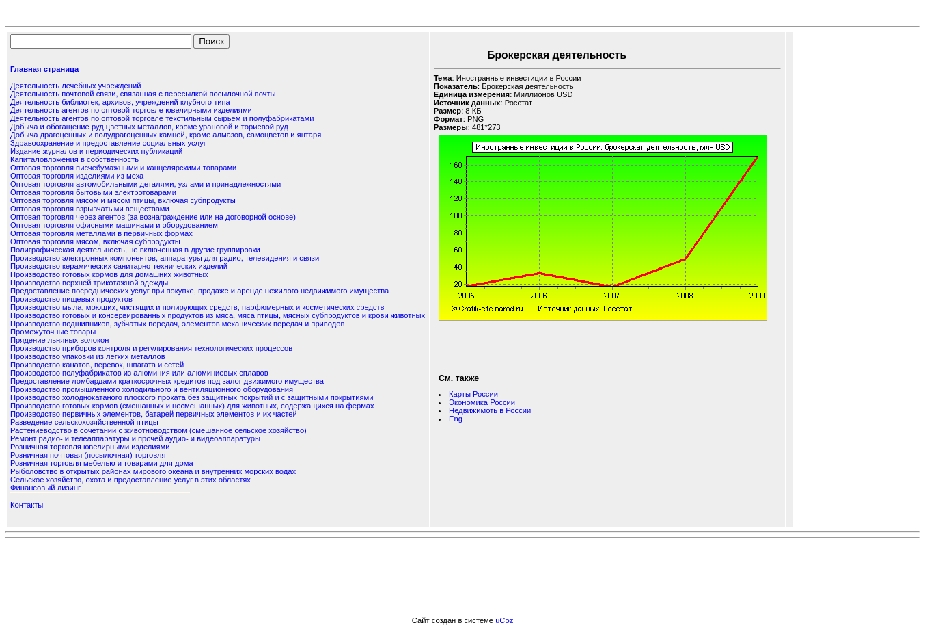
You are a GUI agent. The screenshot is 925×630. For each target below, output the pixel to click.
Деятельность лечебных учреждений (75, 85)
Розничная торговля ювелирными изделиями (90, 447)
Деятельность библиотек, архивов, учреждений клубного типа (120, 102)
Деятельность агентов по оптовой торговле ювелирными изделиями (131, 110)
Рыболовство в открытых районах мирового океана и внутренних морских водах (153, 471)
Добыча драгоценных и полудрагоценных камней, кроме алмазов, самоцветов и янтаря (165, 135)
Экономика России (482, 402)
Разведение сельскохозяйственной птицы (84, 422)
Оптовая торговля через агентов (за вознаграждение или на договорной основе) (153, 217)
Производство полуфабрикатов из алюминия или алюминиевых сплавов (139, 373)
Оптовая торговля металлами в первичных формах (101, 233)
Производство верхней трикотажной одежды (89, 282)
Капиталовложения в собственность (74, 159)
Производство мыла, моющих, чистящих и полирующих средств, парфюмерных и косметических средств (197, 307)
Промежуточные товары (53, 332)
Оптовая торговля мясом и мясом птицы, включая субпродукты (123, 200)
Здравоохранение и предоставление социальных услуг (108, 143)
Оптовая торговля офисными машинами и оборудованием (114, 225)
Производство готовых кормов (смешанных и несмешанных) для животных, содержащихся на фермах (192, 406)
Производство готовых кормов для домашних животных (109, 274)
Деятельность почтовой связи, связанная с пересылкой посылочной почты (143, 94)
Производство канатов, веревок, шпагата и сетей (97, 364)
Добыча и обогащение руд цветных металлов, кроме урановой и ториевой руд (149, 126)
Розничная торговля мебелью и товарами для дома (101, 463)
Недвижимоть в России (490, 410)
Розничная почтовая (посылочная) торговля (87, 455)
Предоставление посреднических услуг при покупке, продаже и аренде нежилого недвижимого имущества (199, 291)
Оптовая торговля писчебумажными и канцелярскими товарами (123, 167)
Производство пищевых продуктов (71, 299)
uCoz (504, 620)
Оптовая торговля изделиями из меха (76, 176)
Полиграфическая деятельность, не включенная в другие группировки (135, 250)
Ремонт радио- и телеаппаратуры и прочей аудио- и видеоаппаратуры (135, 438)
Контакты (26, 505)
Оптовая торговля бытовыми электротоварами (93, 192)
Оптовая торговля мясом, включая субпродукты (95, 241)
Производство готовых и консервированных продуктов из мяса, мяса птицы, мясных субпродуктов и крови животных (217, 315)
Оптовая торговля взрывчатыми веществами (89, 209)
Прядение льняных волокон (59, 340)
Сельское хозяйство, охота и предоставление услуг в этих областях (130, 479)
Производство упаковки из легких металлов (87, 356)
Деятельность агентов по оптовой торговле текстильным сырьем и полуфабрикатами (162, 118)
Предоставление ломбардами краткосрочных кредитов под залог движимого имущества (167, 381)
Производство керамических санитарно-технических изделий (118, 266)
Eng (456, 419)
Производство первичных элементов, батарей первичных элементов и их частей (153, 414)
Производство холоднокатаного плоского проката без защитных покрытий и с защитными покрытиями (191, 397)
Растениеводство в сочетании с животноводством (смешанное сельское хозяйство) (158, 430)
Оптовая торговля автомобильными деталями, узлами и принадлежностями (145, 184)
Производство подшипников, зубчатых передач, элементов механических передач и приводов (177, 323)
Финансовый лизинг (45, 488)
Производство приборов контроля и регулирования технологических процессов (151, 348)
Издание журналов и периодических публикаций (96, 151)
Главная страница (44, 69)
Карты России (473, 394)
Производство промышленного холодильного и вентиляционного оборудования (151, 389)
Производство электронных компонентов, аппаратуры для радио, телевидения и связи (164, 258)
